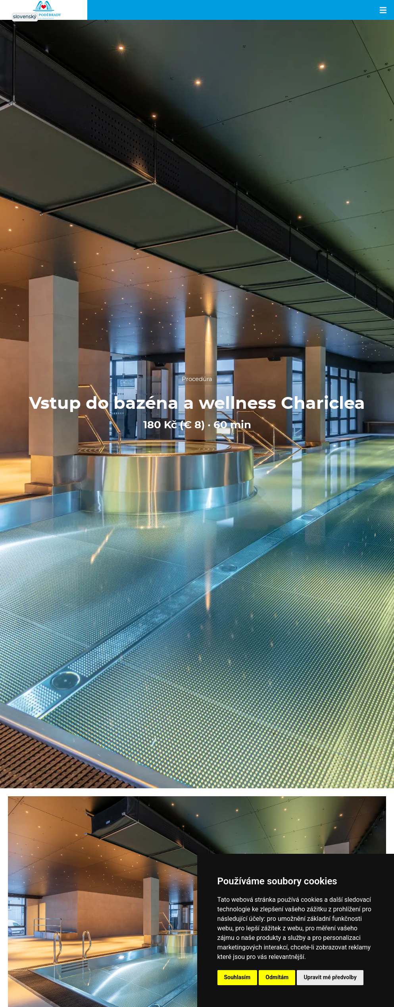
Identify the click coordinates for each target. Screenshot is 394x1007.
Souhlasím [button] (237, 977)
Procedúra (197, 379)
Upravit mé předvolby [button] (330, 977)
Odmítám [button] (276, 977)
